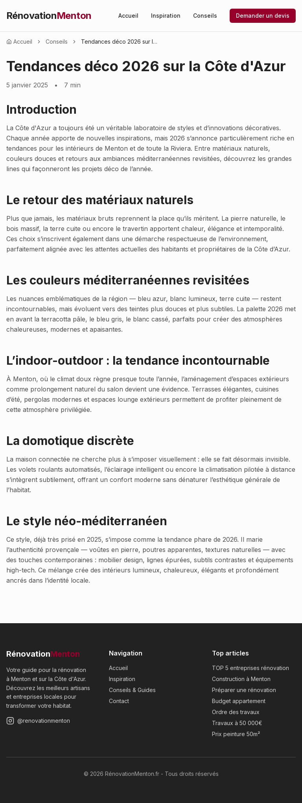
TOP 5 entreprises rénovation (250, 668)
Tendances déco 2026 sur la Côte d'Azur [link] (120, 41)
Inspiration (165, 15)
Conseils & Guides (132, 690)
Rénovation (48, 15)
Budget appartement (238, 701)
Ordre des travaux (236, 712)
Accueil (128, 15)
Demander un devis (262, 15)
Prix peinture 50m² (236, 734)
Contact (119, 701)
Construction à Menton (241, 679)
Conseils (205, 15)
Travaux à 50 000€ (237, 723)
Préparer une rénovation (244, 690)
